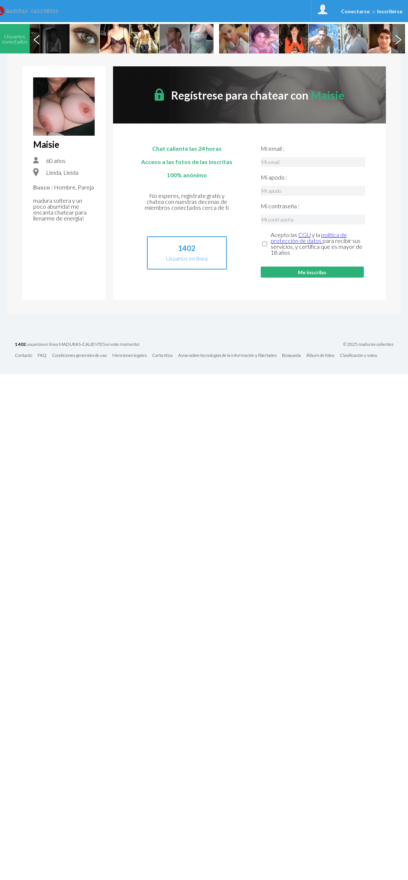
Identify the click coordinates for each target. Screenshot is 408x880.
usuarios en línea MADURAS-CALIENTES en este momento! (77, 344)
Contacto (23, 355)
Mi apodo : (274, 177)
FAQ (42, 355)
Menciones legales (129, 355)
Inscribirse (389, 11)
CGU (304, 234)
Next (398, 38)
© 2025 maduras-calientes (368, 344)
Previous (36, 38)
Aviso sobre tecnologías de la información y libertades (227, 355)
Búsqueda (291, 355)
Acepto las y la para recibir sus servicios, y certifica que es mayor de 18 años (316, 243)
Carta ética (162, 355)
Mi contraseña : (280, 206)
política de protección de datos (309, 237)
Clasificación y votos (358, 355)
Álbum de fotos (320, 355)
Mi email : (272, 149)
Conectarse (355, 11)
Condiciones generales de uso (79, 355)
